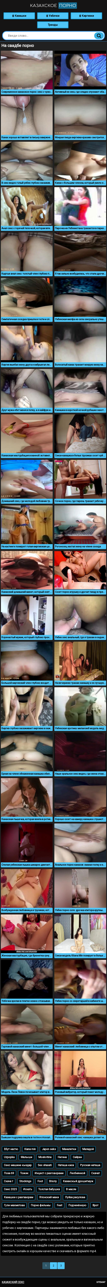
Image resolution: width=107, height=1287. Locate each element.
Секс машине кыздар (18, 1165)
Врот (95, 1205)
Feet (59, 1205)
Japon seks (49, 1149)
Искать (27, 1189)
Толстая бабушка (49, 1189)
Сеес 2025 (10, 1189)
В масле (71, 1189)
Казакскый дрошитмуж (78, 1181)
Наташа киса (66, 1165)
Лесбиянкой (77, 1173)
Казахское (53, 5)
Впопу (53, 1181)
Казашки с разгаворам (18, 1197)
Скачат (95, 1173)
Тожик (24, 1173)
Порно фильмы (41, 1205)
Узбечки (52, 15)
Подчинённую (77, 1205)
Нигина (62, 1157)
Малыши (26, 1157)
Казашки (19, 15)
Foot (40, 1181)
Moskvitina (44, 1157)
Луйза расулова (75, 1197)
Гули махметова (14, 1205)
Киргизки (86, 15)
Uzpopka (9, 1157)
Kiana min (30, 1149)
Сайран (77, 1157)
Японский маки (49, 1197)
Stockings (25, 1181)
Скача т (8, 1181)
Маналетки (69, 1149)
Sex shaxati (45, 1165)
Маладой (88, 1149)
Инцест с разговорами (49, 1173)
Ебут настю (11, 1149)
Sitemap (100, 1282)
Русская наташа (90, 1165)
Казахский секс (13, 1282)
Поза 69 (9, 1173)
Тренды (53, 24)
